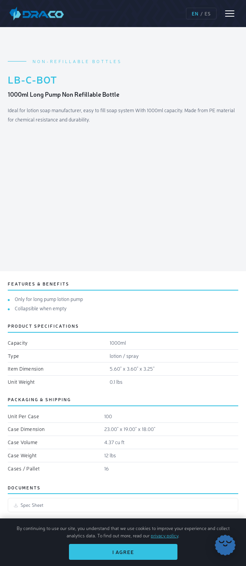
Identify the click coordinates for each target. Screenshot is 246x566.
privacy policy (164, 535)
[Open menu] (230, 14)
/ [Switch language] (201, 13)
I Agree (123, 552)
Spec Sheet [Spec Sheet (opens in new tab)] (28, 505)
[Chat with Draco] (225, 545)
